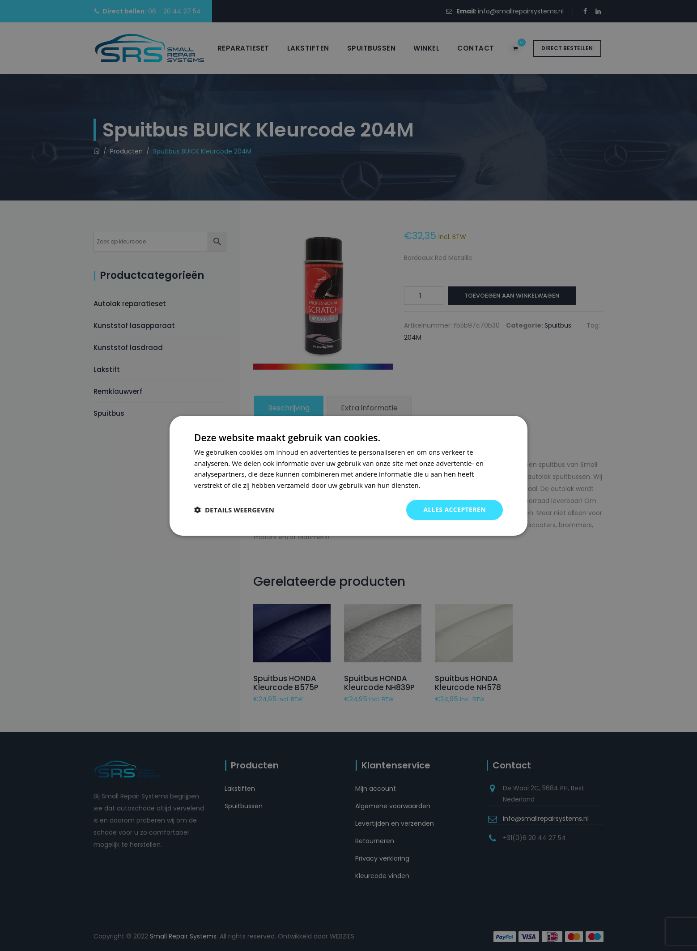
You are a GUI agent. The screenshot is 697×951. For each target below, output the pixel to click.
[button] (234, 510)
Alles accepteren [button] (454, 509)
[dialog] (348, 475)
